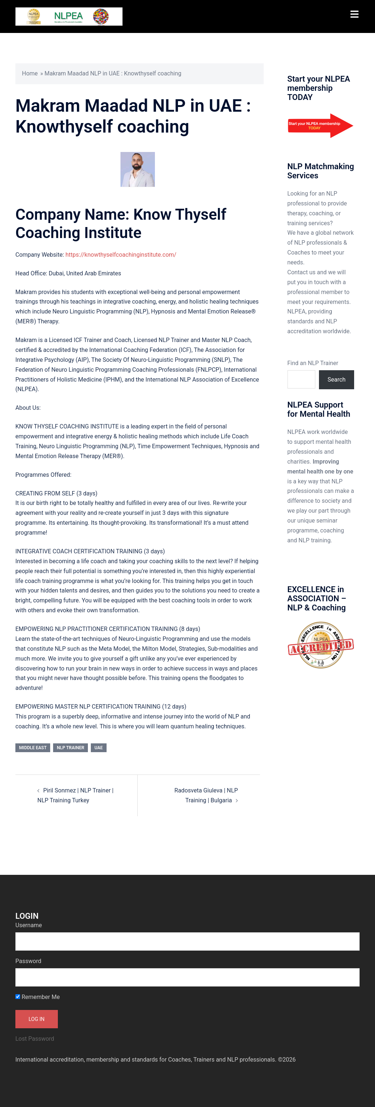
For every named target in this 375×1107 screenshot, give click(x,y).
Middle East (33, 747)
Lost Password (34, 1038)
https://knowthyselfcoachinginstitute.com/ (121, 254)
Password (28, 961)
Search (337, 379)
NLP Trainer (70, 747)
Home (30, 73)
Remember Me (37, 996)
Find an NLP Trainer (312, 363)
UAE (98, 747)
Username (28, 925)
